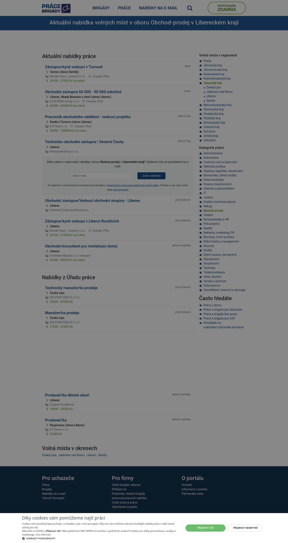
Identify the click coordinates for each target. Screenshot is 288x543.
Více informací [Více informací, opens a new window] (43, 534)
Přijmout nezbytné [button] (245, 527)
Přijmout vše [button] (205, 527)
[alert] (144, 271)
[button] (100, 538)
